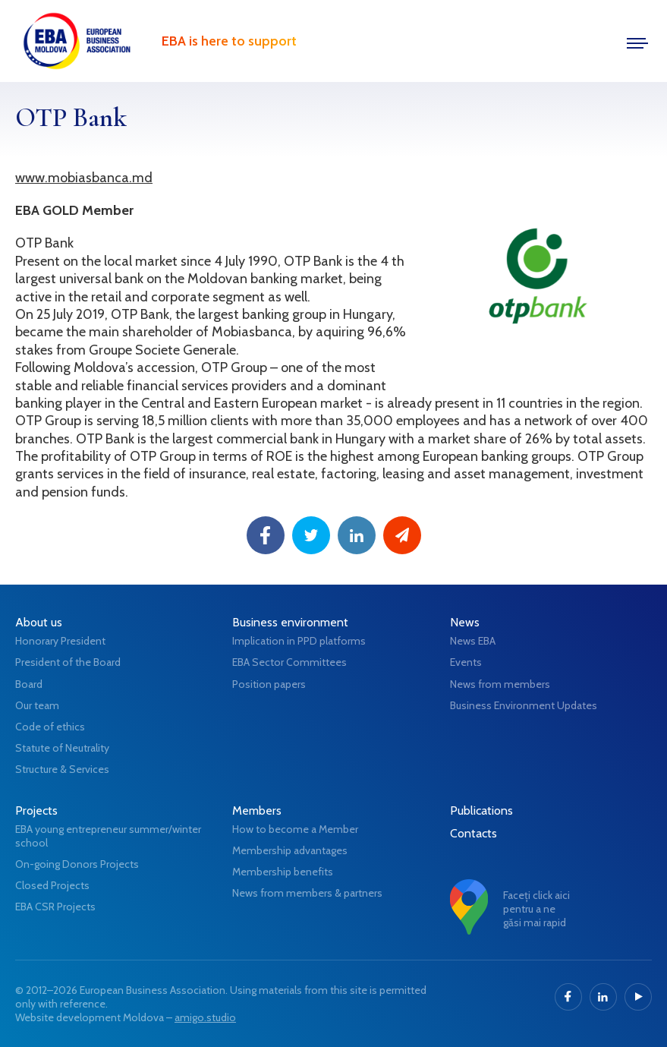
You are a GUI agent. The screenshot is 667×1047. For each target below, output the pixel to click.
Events (466, 662)
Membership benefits (282, 871)
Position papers (269, 684)
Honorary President (60, 641)
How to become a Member (295, 829)
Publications (481, 810)
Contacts (473, 833)
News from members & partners (307, 893)
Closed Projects (52, 885)
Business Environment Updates (523, 705)
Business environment (290, 622)
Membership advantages (290, 850)
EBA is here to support (229, 41)
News (465, 622)
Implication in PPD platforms (299, 641)
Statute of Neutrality (62, 748)
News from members (500, 684)
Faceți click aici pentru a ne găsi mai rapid (536, 908)
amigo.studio (205, 1017)
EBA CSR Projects (55, 906)
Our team (37, 705)
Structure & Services (62, 769)
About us (38, 622)
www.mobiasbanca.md (84, 177)
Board (28, 684)
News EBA (473, 641)
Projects (36, 810)
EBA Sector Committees (289, 662)
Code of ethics (50, 726)
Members (257, 810)
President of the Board (68, 662)
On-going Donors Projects (77, 864)
